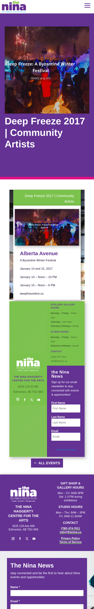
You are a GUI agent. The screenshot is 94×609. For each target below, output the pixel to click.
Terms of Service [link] (70, 542)
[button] (87, 5)
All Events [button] (49, 463)
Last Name (58, 417)
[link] (14, 7)
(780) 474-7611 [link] (70, 528)
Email (54, 431)
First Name (58, 402)
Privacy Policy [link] (70, 538)
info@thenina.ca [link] (70, 532)
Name (15, 587)
